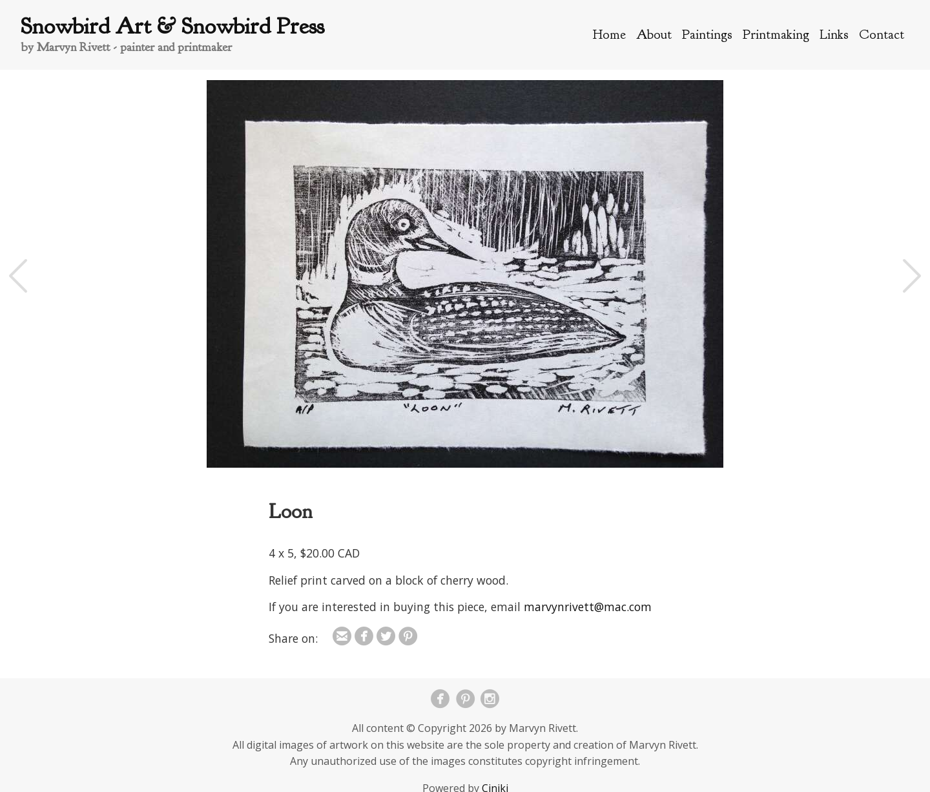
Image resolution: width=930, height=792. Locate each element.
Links (834, 34)
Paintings (707, 34)
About (654, 34)
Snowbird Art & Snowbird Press (172, 26)
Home (609, 34)
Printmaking (776, 34)
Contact (881, 34)
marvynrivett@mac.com (588, 606)
